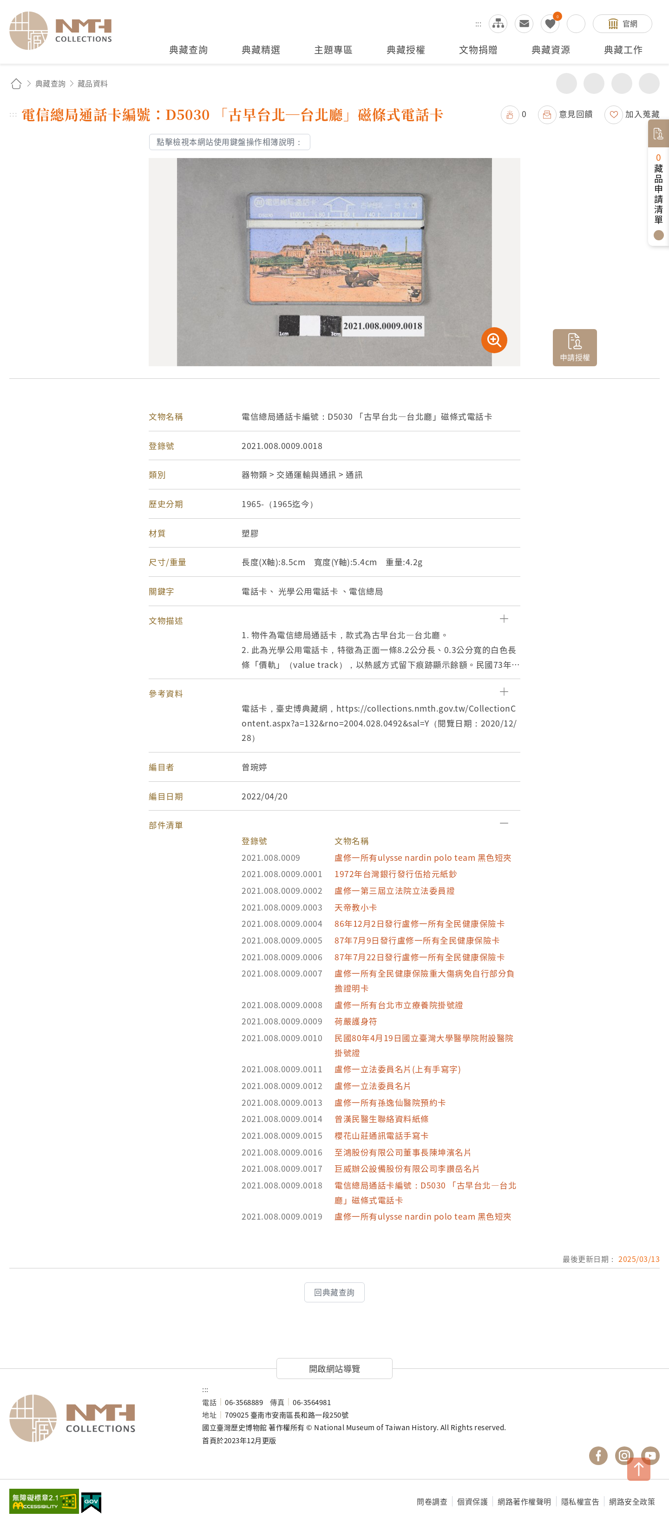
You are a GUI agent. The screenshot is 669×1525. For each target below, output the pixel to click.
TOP (638, 1469)
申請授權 (575, 357)
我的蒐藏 (550, 23)
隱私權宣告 (580, 1501)
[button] (334, 620)
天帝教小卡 (356, 907)
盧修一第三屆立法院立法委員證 (394, 890)
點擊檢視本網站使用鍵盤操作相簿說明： (230, 141)
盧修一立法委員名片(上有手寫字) (397, 1069)
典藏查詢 (50, 83)
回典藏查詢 (334, 1292)
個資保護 (472, 1501)
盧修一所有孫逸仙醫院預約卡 (390, 1102)
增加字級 (621, 83)
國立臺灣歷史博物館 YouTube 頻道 (650, 1455)
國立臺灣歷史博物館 (96, 1418)
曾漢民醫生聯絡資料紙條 (381, 1118)
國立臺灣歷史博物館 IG (624, 1455)
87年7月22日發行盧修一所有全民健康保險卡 (419, 957)
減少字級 (649, 83)
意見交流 (524, 23)
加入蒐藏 (642, 113)
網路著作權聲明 (524, 1501)
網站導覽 (498, 23)
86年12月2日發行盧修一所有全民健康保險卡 (419, 923)
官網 (630, 23)
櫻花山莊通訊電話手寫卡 (381, 1135)
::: (478, 23)
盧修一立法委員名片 (373, 1085)
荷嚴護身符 (356, 1021)
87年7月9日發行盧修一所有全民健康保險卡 (417, 940)
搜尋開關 (576, 23)
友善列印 (594, 83)
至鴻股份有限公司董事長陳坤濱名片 (403, 1152)
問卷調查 (432, 1501)
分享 (566, 83)
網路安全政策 (632, 1501)
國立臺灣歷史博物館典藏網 (66, 30)
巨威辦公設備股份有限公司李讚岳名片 (407, 1168)
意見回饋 (576, 113)
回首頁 (16, 83)
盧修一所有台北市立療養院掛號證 (399, 1004)
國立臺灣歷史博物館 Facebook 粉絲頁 (598, 1455)
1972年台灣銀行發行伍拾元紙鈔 (395, 873)
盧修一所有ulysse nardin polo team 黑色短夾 (423, 857)
